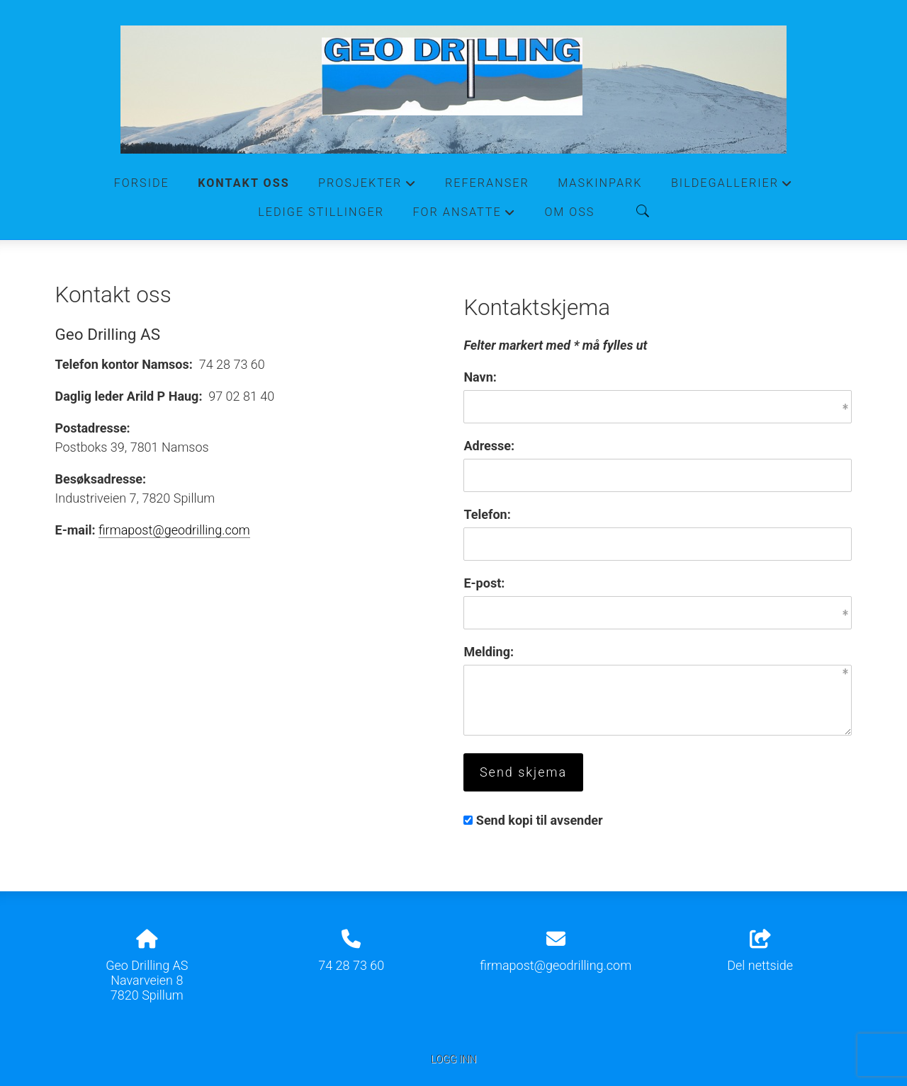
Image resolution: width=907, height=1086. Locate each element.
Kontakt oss (243, 183)
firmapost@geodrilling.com (174, 529)
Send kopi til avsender (539, 820)
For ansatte (464, 216)
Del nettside (760, 951)
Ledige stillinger (321, 212)
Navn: (479, 377)
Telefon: (486, 514)
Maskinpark (600, 183)
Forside (141, 183)
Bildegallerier (732, 187)
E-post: (484, 583)
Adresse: (488, 445)
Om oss (569, 212)
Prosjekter (367, 187)
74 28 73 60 (351, 965)
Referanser (487, 183)
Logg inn (453, 1059)
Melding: (488, 651)
